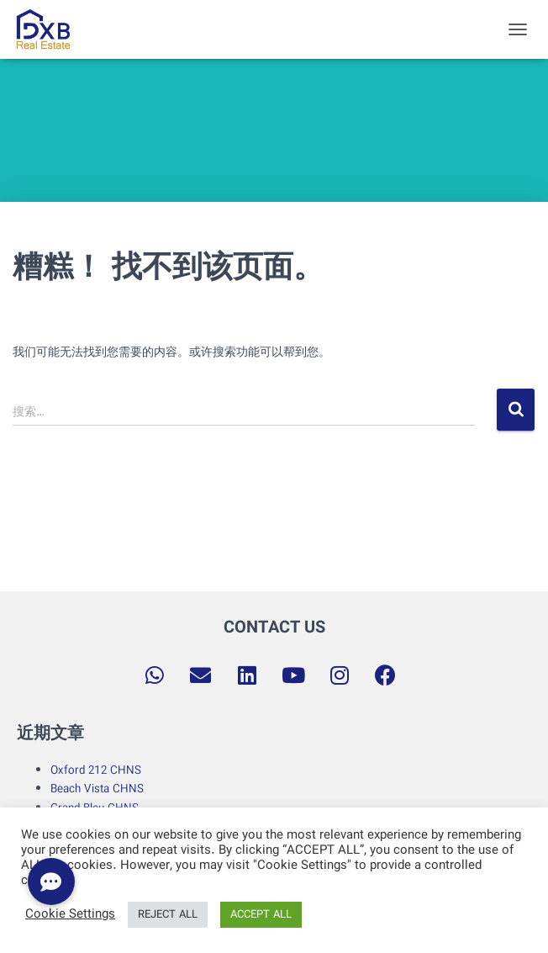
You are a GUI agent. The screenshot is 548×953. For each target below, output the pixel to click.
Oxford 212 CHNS (95, 770)
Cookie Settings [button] (70, 915)
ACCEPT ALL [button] (261, 915)
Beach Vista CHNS (97, 789)
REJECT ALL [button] (168, 915)
